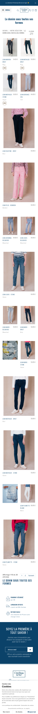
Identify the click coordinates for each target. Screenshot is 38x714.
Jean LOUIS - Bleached (24, 239)
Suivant (31, 575)
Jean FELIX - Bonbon (9, 205)
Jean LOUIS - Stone (9, 294)
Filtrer (31, 32)
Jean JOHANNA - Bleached (7, 239)
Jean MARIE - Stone (24, 363)
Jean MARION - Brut (7, 60)
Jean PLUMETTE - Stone (10, 562)
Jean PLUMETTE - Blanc (25, 506)
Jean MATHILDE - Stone (10, 473)
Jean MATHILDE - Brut (25, 60)
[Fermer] (35, 3)
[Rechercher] (18, 10)
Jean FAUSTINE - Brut (9, 151)
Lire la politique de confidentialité (11, 705)
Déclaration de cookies (27, 705)
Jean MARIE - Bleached (7, 328)
